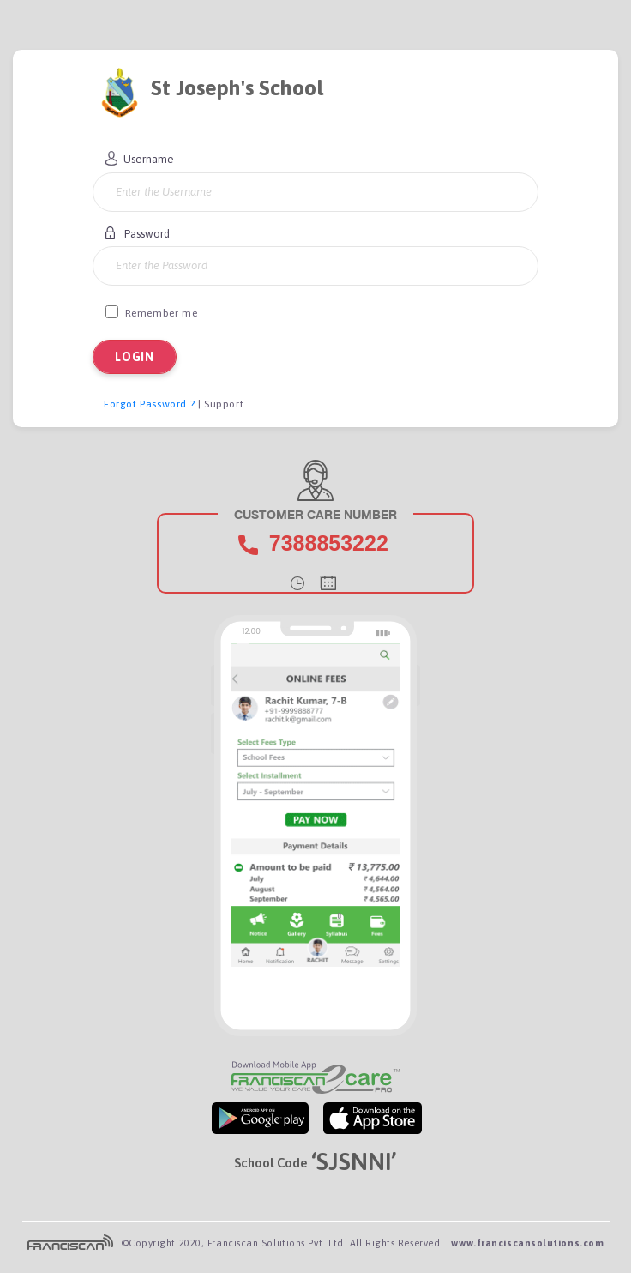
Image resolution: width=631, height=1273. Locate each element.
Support (223, 404)
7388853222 (328, 543)
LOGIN (134, 357)
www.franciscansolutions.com (527, 1243)
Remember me (151, 312)
